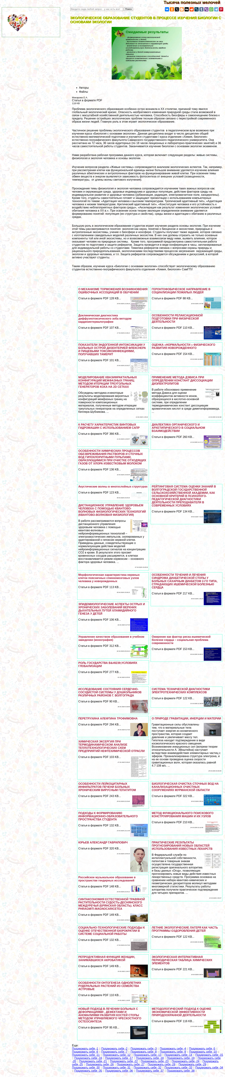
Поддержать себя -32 (147, 1067)
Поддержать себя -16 (88, 1058)
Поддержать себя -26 (100, 1064)
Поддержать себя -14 (178, 1054)
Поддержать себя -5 (202, 1048)
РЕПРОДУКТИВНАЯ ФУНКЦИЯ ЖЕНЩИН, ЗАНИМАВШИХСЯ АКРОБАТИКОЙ (106, 958)
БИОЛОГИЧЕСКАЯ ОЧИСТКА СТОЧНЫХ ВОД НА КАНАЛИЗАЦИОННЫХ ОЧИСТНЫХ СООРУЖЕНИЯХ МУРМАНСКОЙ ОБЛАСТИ (185, 787)
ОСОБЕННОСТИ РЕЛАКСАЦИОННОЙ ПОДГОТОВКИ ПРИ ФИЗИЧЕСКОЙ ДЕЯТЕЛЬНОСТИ (177, 318)
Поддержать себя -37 (150, 1070)
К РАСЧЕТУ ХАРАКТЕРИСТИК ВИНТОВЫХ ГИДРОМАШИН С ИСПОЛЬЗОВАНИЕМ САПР (109, 426)
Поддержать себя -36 (119, 1070)
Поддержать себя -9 (173, 1051)
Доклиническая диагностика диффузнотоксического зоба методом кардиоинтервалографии (104, 318)
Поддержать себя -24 (186, 1061)
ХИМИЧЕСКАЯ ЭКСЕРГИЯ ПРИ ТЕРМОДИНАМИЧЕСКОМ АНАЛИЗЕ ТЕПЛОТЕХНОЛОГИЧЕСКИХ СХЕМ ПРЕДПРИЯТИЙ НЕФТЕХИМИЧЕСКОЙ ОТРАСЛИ (111, 746)
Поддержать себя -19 (181, 1058)
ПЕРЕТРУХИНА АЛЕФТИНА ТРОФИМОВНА (107, 718)
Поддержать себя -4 (173, 1048)
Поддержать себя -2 (114, 1048)
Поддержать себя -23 (155, 1061)
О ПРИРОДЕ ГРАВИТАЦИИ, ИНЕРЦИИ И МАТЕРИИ (186, 718)
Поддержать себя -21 (93, 1061)
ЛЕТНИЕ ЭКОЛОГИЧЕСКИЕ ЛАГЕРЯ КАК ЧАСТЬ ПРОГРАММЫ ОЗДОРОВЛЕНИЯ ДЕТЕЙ (185, 929)
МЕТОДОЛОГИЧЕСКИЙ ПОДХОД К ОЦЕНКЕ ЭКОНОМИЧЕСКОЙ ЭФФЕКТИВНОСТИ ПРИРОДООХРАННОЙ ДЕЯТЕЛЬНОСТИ (181, 1012)
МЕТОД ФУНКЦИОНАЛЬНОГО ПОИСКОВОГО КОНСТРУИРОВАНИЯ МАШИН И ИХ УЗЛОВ (182, 815)
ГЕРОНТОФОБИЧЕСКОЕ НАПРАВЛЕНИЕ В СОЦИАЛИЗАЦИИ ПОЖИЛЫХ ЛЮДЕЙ (181, 291)
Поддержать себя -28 (161, 1064)
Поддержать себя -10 (203, 1051)
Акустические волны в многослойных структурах (112, 486)
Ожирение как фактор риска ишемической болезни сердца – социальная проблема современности (181, 640)
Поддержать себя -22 (124, 1061)
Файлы (83, 91)
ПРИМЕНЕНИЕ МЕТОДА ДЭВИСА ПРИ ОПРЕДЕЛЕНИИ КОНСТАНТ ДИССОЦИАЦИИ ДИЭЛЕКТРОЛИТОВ (182, 380)
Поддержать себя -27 (131, 1064)
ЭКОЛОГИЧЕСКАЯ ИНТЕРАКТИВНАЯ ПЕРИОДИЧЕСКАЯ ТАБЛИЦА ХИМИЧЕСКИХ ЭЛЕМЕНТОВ (182, 960)
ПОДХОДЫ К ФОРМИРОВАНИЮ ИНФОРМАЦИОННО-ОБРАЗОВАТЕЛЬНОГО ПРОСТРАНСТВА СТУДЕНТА (108, 816)
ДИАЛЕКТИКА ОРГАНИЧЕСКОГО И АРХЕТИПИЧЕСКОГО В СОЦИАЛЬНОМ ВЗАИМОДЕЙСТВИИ (178, 427)
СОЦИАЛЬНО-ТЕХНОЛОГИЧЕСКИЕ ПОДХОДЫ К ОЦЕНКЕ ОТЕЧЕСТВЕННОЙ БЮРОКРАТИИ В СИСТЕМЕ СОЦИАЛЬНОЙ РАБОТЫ (111, 930)
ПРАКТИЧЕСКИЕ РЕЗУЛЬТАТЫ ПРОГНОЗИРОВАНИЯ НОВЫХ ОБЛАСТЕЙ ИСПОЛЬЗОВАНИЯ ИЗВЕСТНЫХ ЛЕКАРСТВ (182, 845)
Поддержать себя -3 (144, 1048)
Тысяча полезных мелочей (194, 2)
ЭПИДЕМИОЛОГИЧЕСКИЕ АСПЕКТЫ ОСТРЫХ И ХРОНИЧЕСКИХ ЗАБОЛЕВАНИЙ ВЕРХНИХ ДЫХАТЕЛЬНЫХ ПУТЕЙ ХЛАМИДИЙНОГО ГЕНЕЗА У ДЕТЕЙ (111, 609)
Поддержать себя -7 (114, 1051)
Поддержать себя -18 (150, 1058)
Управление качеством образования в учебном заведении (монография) (111, 638)
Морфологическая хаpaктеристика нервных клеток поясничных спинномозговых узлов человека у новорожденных (109, 578)
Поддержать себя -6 (85, 1051)
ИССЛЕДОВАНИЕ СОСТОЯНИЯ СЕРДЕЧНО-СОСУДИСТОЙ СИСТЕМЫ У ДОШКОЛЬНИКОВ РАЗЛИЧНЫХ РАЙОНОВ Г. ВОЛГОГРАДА (110, 692)
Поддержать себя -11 (86, 1054)
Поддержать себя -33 (178, 1067)
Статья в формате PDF (87, 100)
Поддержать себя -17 (119, 1058)
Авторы (84, 87)
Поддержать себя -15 (209, 1054)
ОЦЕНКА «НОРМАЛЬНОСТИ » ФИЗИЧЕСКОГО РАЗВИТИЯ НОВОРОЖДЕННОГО (183, 346)
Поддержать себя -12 (117, 1054)
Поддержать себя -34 (209, 1067)
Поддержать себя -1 (85, 1048)
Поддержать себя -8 (144, 1051)
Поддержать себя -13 (147, 1054)
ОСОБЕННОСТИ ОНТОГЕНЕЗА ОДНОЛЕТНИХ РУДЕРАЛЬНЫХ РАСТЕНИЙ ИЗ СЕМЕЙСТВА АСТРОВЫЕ (109, 986)
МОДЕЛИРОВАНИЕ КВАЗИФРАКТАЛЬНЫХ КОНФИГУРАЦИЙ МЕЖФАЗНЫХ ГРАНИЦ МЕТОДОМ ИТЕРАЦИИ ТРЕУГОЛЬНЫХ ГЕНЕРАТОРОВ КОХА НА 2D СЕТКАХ (107, 382)
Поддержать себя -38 (181, 1070)
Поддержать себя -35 (88, 1070)
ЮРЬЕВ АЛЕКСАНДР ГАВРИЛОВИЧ (103, 842)
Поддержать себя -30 (86, 1067)
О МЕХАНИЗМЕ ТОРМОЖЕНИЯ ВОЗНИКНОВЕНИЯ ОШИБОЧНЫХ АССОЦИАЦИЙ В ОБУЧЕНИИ (112, 291)
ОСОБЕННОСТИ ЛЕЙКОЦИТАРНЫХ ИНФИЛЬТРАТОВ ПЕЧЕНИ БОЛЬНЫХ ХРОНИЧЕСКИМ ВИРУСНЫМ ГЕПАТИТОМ (107, 787)
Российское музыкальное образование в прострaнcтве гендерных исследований (107, 879)
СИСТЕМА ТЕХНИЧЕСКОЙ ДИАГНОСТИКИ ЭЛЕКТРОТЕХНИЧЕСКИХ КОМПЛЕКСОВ (181, 691)
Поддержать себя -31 (117, 1067)
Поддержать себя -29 (192, 1064)
